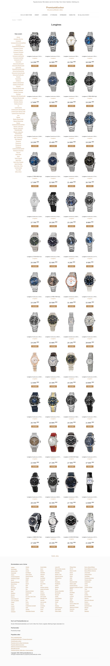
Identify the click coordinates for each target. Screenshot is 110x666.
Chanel (12, 610)
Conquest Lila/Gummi (18, 56)
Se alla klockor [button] (83, 15)
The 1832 (18, 170)
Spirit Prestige (18, 164)
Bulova (13, 597)
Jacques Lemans (44, 587)
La (18, 106)
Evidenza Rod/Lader (18, 84)
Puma (71, 576)
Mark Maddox (58, 571)
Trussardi (86, 591)
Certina (13, 608)
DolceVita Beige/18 (18, 64)
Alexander (13, 573)
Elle (27, 589)
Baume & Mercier (15, 582)
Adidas (13, 567)
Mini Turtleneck (18, 137)
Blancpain (13, 587)
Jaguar (42, 591)
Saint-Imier (18, 154)
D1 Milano (28, 572)
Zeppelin (86, 611)
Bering (12, 586)
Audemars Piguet (15, 578)
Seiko (71, 600)
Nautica (57, 587)
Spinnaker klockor (15, 648)
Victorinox (87, 604)
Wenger (86, 607)
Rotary (71, 594)
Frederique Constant (31, 606)
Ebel (27, 585)
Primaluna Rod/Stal (18, 150)
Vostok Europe (88, 606)
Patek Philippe (58, 607)
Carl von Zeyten (15, 600)
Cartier (12, 602)
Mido (56, 580)
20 (56, 556)
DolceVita (18, 62)
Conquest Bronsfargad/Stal (18, 43)
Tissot (86, 585)
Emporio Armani (30, 591)
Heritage (18, 94)
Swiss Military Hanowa (90, 571)
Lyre (18, 115)
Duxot (27, 583)
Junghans (42, 594)
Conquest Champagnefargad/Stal (18, 45)
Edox (27, 587)
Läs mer (35, 66)
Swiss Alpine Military (89, 567)
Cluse (27, 569)
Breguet (13, 589)
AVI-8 (12, 580)
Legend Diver (18, 107)
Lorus (41, 609)
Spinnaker (63, 15)
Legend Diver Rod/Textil (18, 113)
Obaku (56, 596)
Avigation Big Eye (18, 39)
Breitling (13, 593)
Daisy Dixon (29, 574)
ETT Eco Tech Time (31, 596)
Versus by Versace (89, 600)
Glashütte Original (30, 611)
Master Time (58, 574)
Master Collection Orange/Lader (18, 129)
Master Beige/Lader (18, 119)
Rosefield (72, 592)
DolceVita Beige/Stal (18, 71)
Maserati (57, 572)
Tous (85, 589)
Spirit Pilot (18, 160)
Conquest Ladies (18, 54)
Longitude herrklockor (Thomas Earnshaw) (21, 639)
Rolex (71, 590)
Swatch (71, 611)
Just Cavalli (43, 596)
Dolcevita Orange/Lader (18, 73)
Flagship (18, 86)
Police (71, 572)
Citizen (27, 567)
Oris (56, 604)
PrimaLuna (18, 145)
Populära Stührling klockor (17, 645)
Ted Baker (87, 576)
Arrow (18, 37)
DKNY (27, 580)
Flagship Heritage (18, 90)
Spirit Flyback (18, 158)
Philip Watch (58, 611)
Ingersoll (42, 580)
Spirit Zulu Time (18, 166)
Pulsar (71, 574)
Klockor (14, 19)
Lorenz (42, 607)
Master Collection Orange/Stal (18, 132)
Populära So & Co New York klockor (20, 643)
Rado (71, 580)
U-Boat (86, 594)
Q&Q (71, 578)
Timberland (87, 582)
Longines (45, 15)
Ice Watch (42, 578)
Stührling (53, 15)
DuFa (27, 582)
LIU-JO (42, 604)
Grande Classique (18, 92)
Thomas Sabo (88, 580)
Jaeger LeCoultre (44, 589)
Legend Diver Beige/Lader (18, 109)
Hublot (42, 576)
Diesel (27, 578)
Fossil (27, 604)
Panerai (57, 606)
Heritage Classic (18, 100)
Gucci (41, 569)
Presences (18, 143)
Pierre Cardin (73, 571)
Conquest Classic (18, 50)
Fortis (27, 602)
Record (18, 152)
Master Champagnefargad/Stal (18, 123)
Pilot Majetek (18, 139)
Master (18, 117)
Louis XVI (57, 567)
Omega (57, 600)
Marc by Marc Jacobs (60, 569)
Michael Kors (58, 578)
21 (57, 556)
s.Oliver (72, 596)
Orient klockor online (16, 641)
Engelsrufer (28, 593)
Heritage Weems (18, 102)
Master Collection (18, 126)
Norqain (57, 594)
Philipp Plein (73, 567)
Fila (26, 600)
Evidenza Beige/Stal (18, 82)
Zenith (85, 609)
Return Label (73, 583)
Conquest (18, 41)
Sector (71, 598)
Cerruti (12, 606)
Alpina (12, 575)
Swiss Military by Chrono (90, 569)
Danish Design (29, 576)
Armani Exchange (15, 576)
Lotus (41, 611)
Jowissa (42, 593)
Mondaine (57, 582)
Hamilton (72, 15)
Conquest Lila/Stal (18, 58)
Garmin (27, 609)
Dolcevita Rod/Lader (18, 75)
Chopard (13, 611)
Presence (18, 141)
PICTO (71, 569)
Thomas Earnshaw (89, 578)
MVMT (57, 585)
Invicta (41, 582)
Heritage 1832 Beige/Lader (18, 96)
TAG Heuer (87, 572)
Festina (27, 598)
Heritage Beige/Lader (18, 98)
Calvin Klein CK (14, 598)
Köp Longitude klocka (16, 637)
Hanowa (42, 574)
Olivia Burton (58, 598)
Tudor (86, 593)
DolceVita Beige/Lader (18, 65)
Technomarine (88, 574)
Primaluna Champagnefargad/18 (18, 147)
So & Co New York (26, 15)
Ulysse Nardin (87, 596)
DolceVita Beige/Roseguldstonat (18, 68)
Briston (13, 595)
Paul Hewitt (58, 609)
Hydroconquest (18, 104)
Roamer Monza (73, 585)
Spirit (18, 156)
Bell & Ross (14, 584)
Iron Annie (42, 583)
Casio (12, 604)
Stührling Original (74, 607)
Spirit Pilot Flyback (18, 162)
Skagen (71, 601)
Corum (27, 571)
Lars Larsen (43, 602)
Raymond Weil (73, 582)
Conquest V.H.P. (18, 60)
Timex (86, 583)
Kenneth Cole (43, 598)
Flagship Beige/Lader (18, 88)
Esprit (27, 594)
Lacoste (42, 600)
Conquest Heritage (18, 52)
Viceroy (86, 602)
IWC (41, 585)
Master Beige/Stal (18, 121)
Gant (27, 607)
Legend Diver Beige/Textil (18, 111)
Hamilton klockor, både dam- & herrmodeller (22, 650)
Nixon (56, 589)
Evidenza (18, 80)
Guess (42, 571)
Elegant (18, 77)
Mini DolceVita (18, 135)
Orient (37, 15)
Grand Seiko (43, 567)
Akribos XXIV (14, 571)
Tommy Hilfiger (88, 587)
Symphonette (18, 168)
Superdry (72, 609)
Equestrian (18, 79)
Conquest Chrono (18, 48)
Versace (86, 598)
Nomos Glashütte (59, 591)
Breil (12, 591)
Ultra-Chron (18, 172)
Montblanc (57, 583)
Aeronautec (14, 569)
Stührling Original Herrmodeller (19, 646)
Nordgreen (57, 593)
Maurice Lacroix (59, 576)
